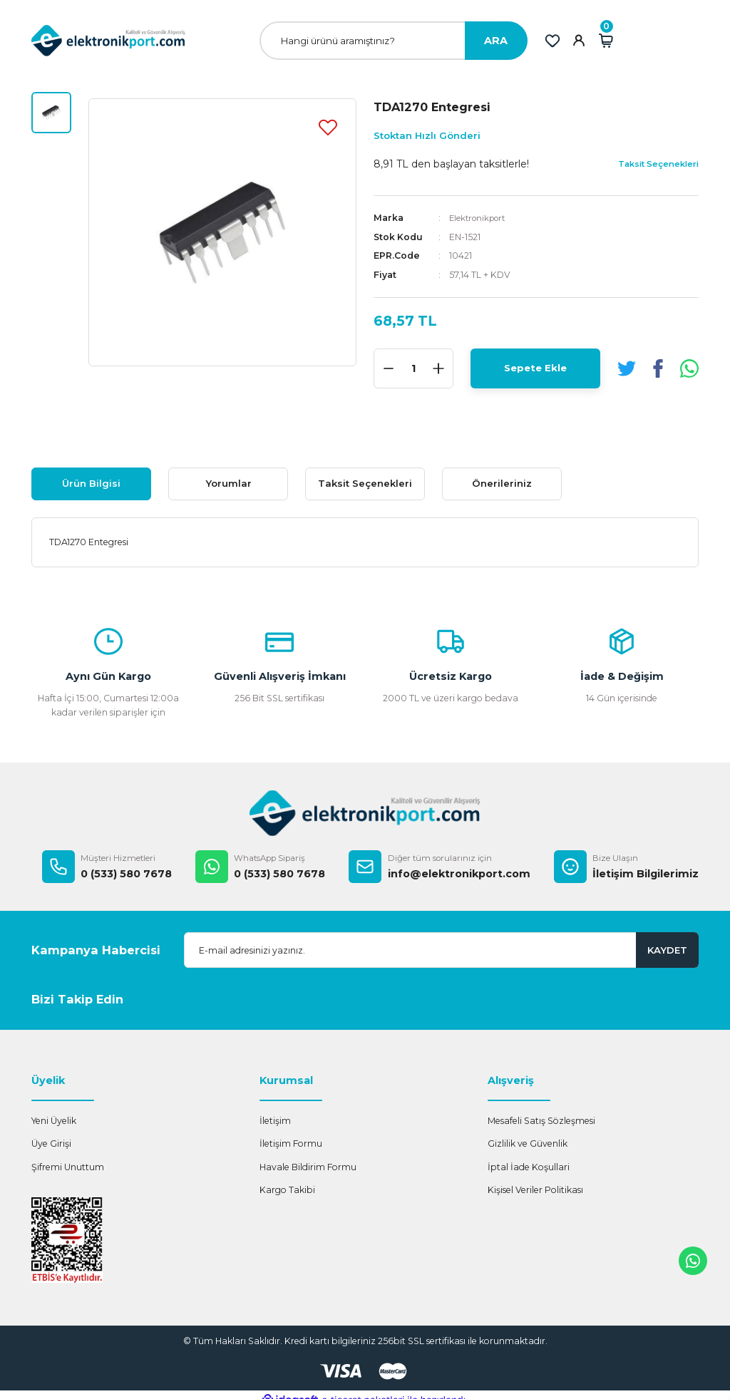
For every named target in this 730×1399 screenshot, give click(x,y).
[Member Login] (579, 40)
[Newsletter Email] (441, 950)
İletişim (275, 1120)
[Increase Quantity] (438, 368)
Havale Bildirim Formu (307, 1167)
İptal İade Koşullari (529, 1167)
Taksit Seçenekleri (365, 483)
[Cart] (606, 40)
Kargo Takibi (287, 1189)
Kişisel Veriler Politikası (535, 1189)
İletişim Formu (290, 1143)
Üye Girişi (51, 1143)
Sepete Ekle (536, 367)
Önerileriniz (502, 483)
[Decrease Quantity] (388, 368)
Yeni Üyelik (53, 1120)
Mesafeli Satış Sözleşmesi (541, 1120)
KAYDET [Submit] (667, 950)
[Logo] (108, 40)
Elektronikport (480, 217)
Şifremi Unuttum (67, 1167)
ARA (496, 40)
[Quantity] (413, 368)
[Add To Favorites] (328, 126)
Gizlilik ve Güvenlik (527, 1143)
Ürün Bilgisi (91, 483)
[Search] (393, 40)
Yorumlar (228, 483)
